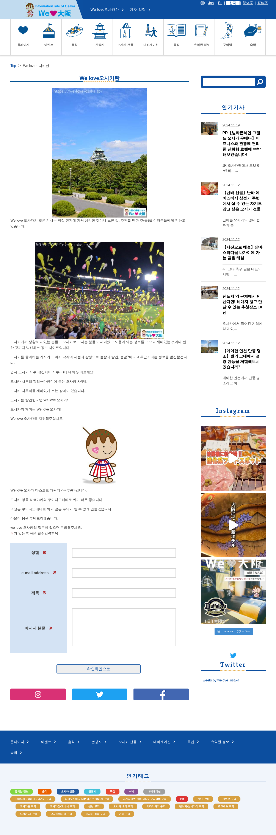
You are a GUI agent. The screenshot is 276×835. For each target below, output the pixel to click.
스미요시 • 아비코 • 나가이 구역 (33, 799)
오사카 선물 (68, 791)
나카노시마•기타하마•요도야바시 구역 (87, 799)
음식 (44, 791)
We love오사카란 (105, 9)
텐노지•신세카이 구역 (191, 806)
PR (182, 799)
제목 (38, 593)
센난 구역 (203, 799)
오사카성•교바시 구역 (62, 806)
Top (13, 66)
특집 (112, 791)
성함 (38, 552)
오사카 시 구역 (28, 813)
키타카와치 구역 (156, 806)
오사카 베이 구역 (123, 806)
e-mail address (39, 573)
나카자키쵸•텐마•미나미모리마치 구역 (145, 799)
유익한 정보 (21, 791)
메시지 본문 (38, 628)
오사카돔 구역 (28, 806)
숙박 (131, 791)
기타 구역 (124, 813)
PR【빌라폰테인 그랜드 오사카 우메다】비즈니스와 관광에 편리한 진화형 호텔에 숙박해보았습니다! (242, 144)
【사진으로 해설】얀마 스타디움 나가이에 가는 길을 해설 (242, 252)
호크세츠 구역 (226, 806)
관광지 (92, 791)
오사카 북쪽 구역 (95, 813)
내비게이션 (154, 791)
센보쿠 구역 (229, 799)
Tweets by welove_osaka (220, 680)
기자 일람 (138, 9)
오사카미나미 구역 (61, 813)
